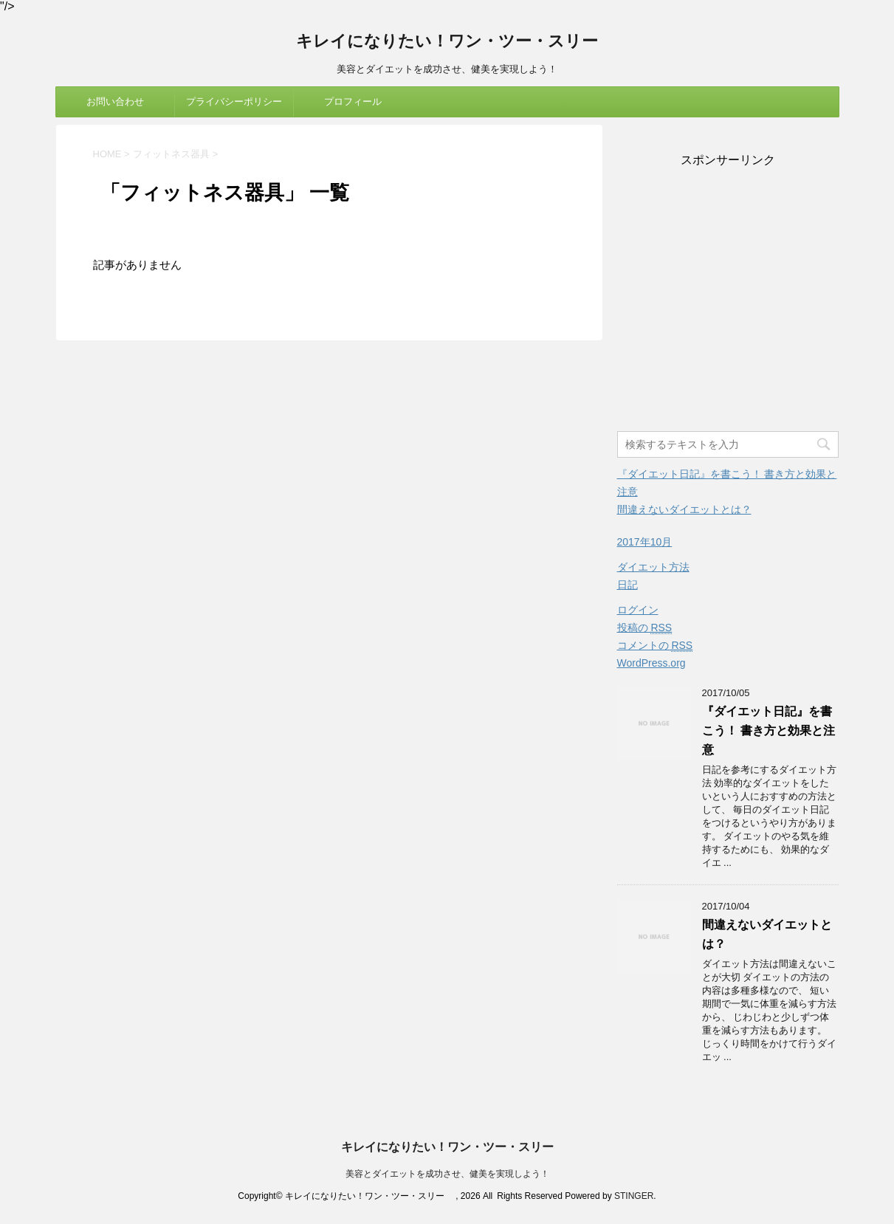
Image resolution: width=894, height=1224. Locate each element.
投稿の (645, 628)
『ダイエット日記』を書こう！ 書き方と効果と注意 (768, 730)
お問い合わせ (115, 101)
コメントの (655, 645)
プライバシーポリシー (234, 101)
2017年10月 (645, 542)
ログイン (638, 610)
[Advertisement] (728, 300)
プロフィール (353, 101)
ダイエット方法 (653, 567)
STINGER (633, 1196)
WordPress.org (651, 663)
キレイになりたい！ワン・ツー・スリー (455, 42)
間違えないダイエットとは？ (684, 509)
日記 (627, 585)
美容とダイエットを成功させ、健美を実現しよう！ (447, 1174)
